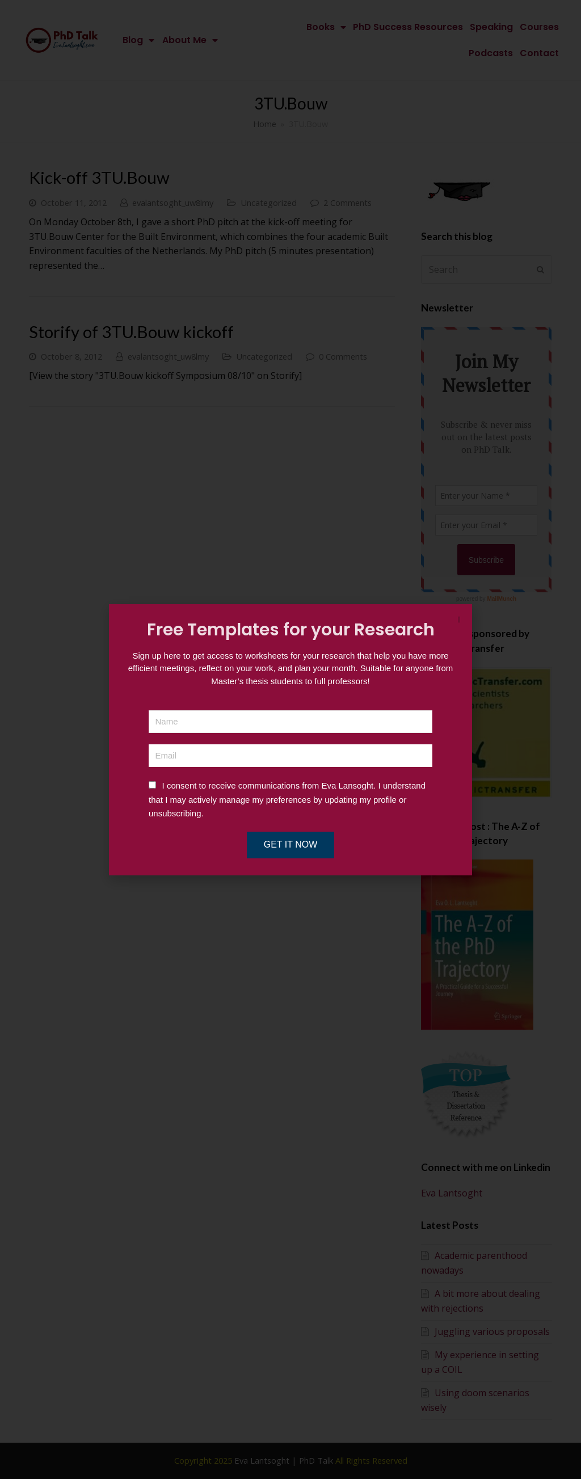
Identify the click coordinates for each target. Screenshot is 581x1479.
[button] (459, 620)
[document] (290, 739)
